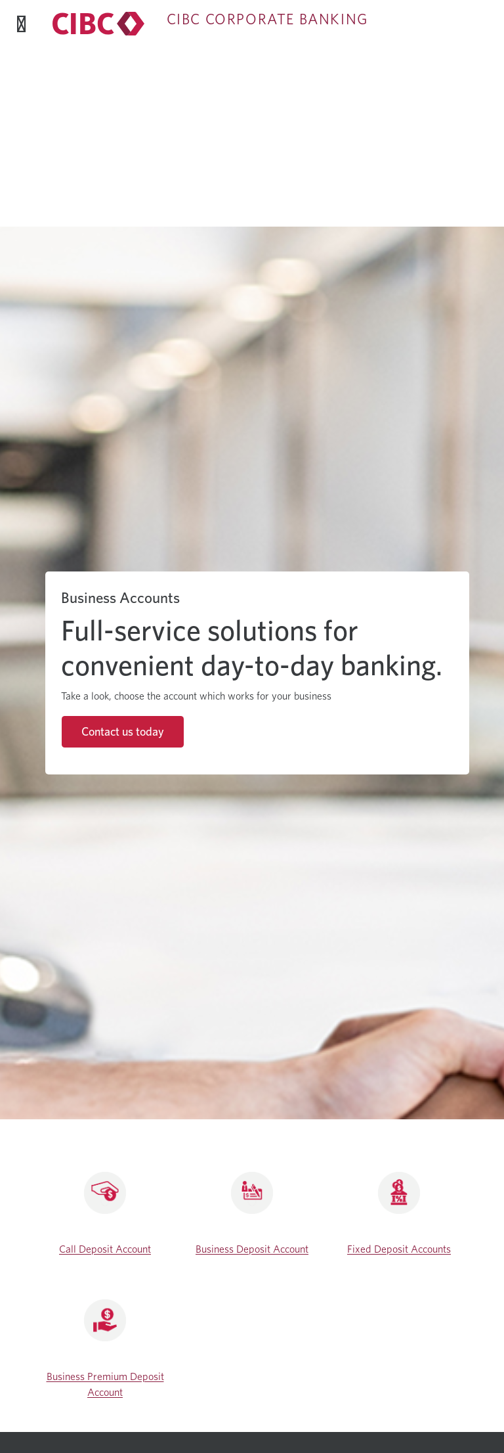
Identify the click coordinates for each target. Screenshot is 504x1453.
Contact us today (122, 731)
